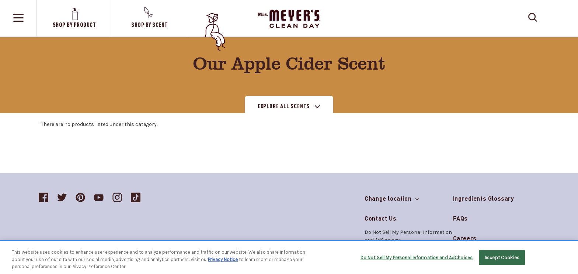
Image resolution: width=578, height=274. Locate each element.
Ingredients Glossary (483, 198)
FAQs (460, 218)
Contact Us (380, 218)
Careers (465, 238)
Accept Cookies (501, 257)
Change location (391, 197)
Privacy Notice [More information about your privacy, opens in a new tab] (223, 259)
